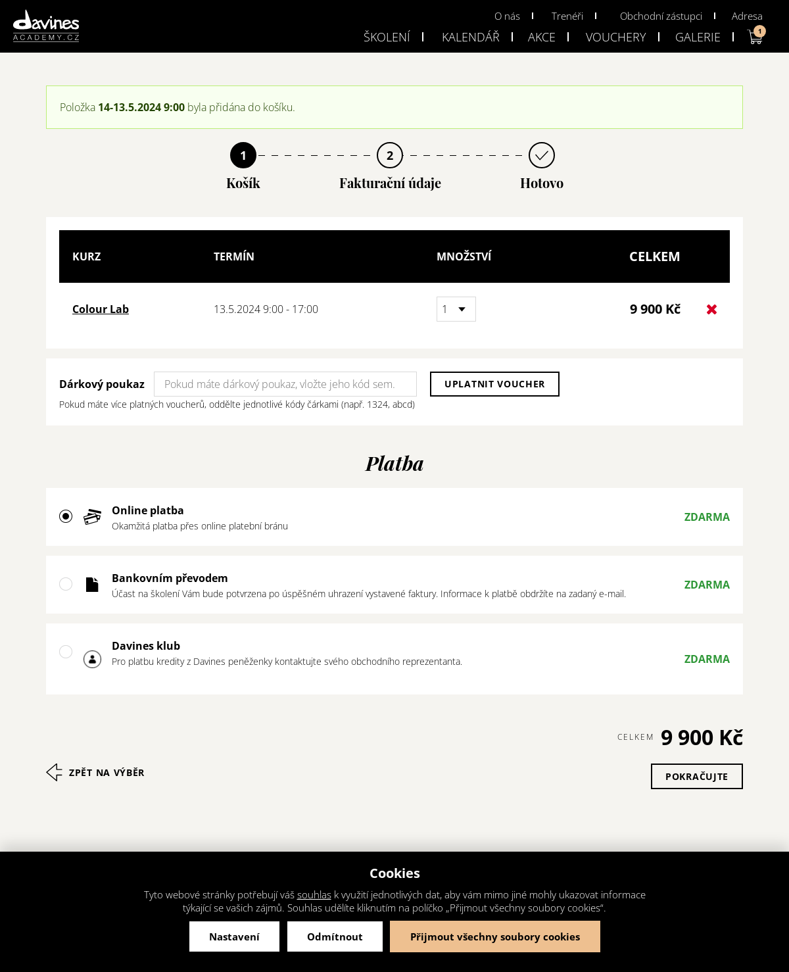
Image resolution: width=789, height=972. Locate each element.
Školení (387, 37)
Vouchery (616, 37)
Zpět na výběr (107, 772)
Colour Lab (100, 309)
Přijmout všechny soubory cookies (495, 936)
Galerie (698, 37)
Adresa (747, 15)
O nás (507, 15)
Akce (542, 37)
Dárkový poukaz (102, 384)
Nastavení (234, 936)
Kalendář (471, 37)
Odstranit (712, 309)
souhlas (314, 894)
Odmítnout (335, 936)
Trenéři (567, 15)
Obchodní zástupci (661, 15)
